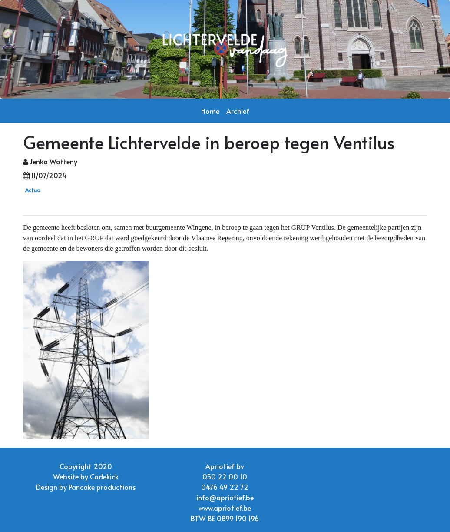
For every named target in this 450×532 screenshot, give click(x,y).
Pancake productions (102, 487)
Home (210, 111)
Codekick (104, 476)
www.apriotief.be (225, 507)
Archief (237, 111)
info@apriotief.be (225, 497)
